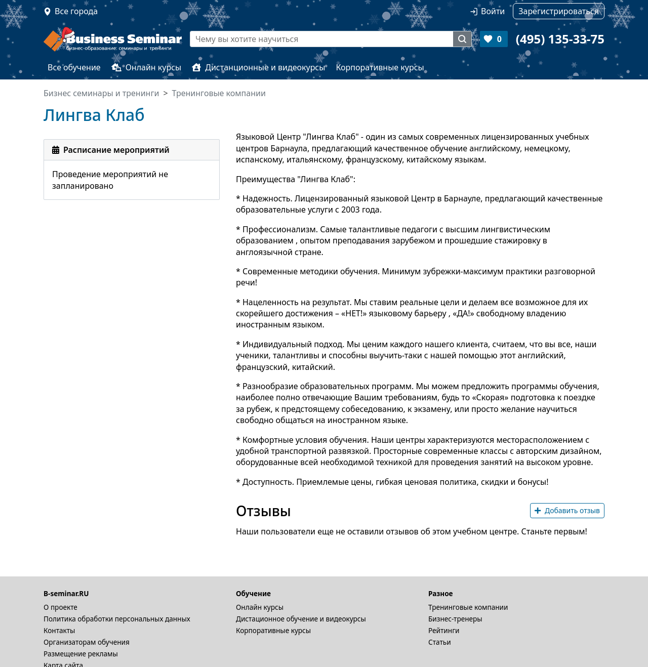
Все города (76, 11)
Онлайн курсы (146, 67)
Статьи (439, 642)
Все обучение (74, 67)
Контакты (59, 630)
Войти (493, 11)
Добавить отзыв (567, 510)
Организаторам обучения (87, 642)
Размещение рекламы (81, 653)
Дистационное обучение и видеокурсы (301, 618)
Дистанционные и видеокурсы (258, 67)
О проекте (60, 607)
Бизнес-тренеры (455, 618)
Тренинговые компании (468, 607)
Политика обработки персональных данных (117, 618)
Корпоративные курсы (380, 67)
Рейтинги (444, 630)
